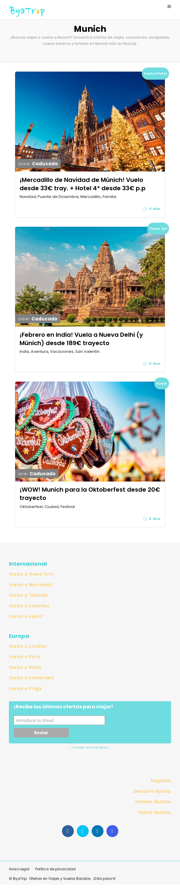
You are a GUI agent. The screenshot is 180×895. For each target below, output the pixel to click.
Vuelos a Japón (25, 616)
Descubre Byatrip (152, 791)
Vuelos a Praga (25, 688)
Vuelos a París (24, 656)
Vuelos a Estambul (29, 605)
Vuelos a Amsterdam (31, 677)
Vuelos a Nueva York (31, 574)
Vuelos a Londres (28, 646)
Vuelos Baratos (154, 812)
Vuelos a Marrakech (30, 584)
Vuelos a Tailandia (28, 595)
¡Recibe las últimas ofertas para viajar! (63, 707)
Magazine (161, 780)
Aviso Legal (19, 869)
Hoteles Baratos (153, 801)
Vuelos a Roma (25, 667)
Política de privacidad (55, 869)
